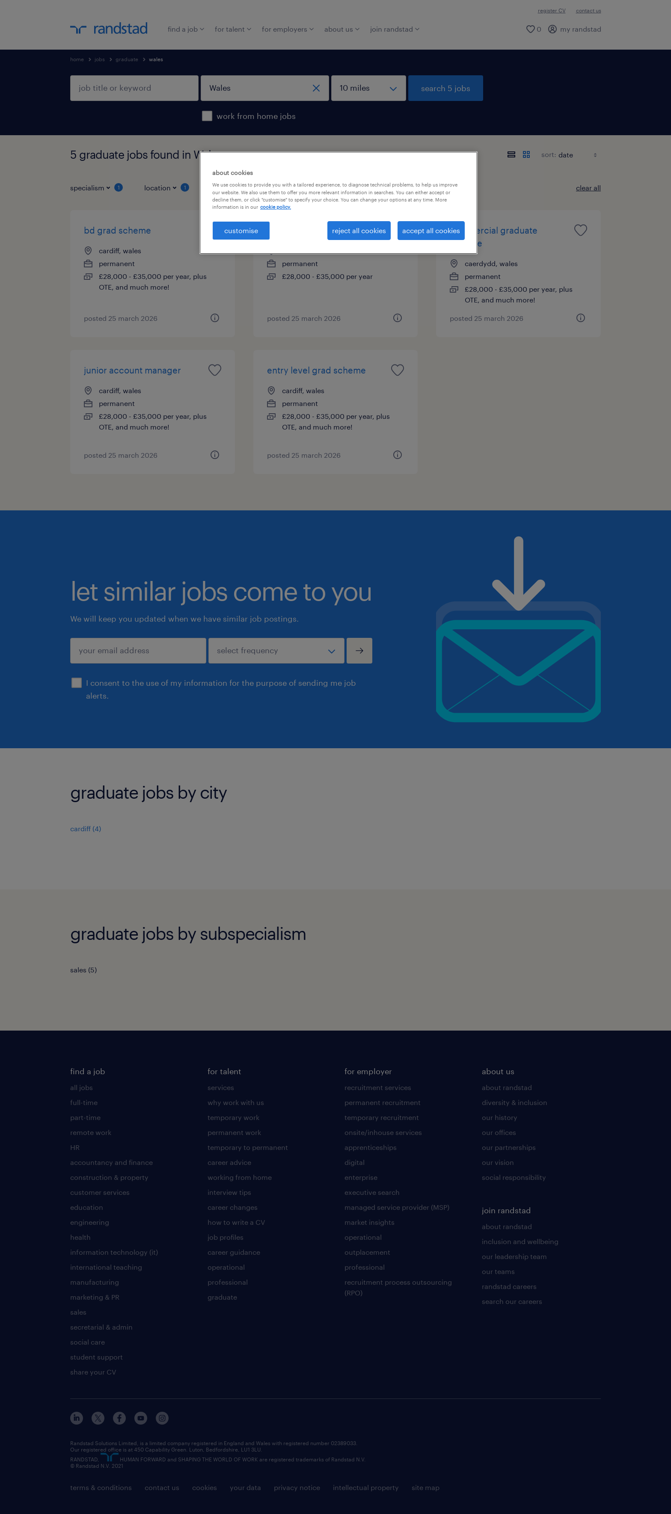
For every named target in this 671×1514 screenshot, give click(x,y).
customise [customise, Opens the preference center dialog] (241, 230)
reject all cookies (359, 230)
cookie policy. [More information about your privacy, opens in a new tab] (275, 207)
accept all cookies (431, 230)
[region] (338, 202)
